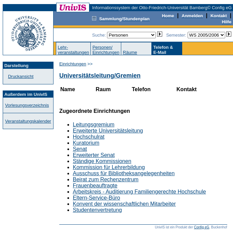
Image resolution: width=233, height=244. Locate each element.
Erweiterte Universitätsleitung (108, 131)
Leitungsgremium (93, 124)
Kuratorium (86, 143)
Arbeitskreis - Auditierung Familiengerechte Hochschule (139, 192)
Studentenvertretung (97, 210)
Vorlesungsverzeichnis (27, 105)
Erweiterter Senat (94, 155)
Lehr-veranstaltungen (73, 50)
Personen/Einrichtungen (106, 50)
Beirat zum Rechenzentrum (106, 179)
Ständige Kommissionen (102, 161)
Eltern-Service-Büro (96, 198)
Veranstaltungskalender (28, 121)
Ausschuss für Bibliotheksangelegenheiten (124, 173)
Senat (80, 149)
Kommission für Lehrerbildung (109, 167)
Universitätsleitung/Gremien (100, 75)
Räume (130, 52)
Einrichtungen (72, 63)
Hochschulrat (88, 137)
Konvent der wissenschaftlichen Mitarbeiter (124, 204)
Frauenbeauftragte (95, 185)
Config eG (201, 227)
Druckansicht (21, 76)
